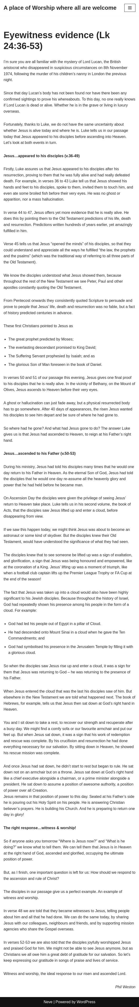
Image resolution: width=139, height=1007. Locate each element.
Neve (48, 1002)
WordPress (86, 1002)
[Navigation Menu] (129, 8)
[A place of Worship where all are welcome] (60, 7)
